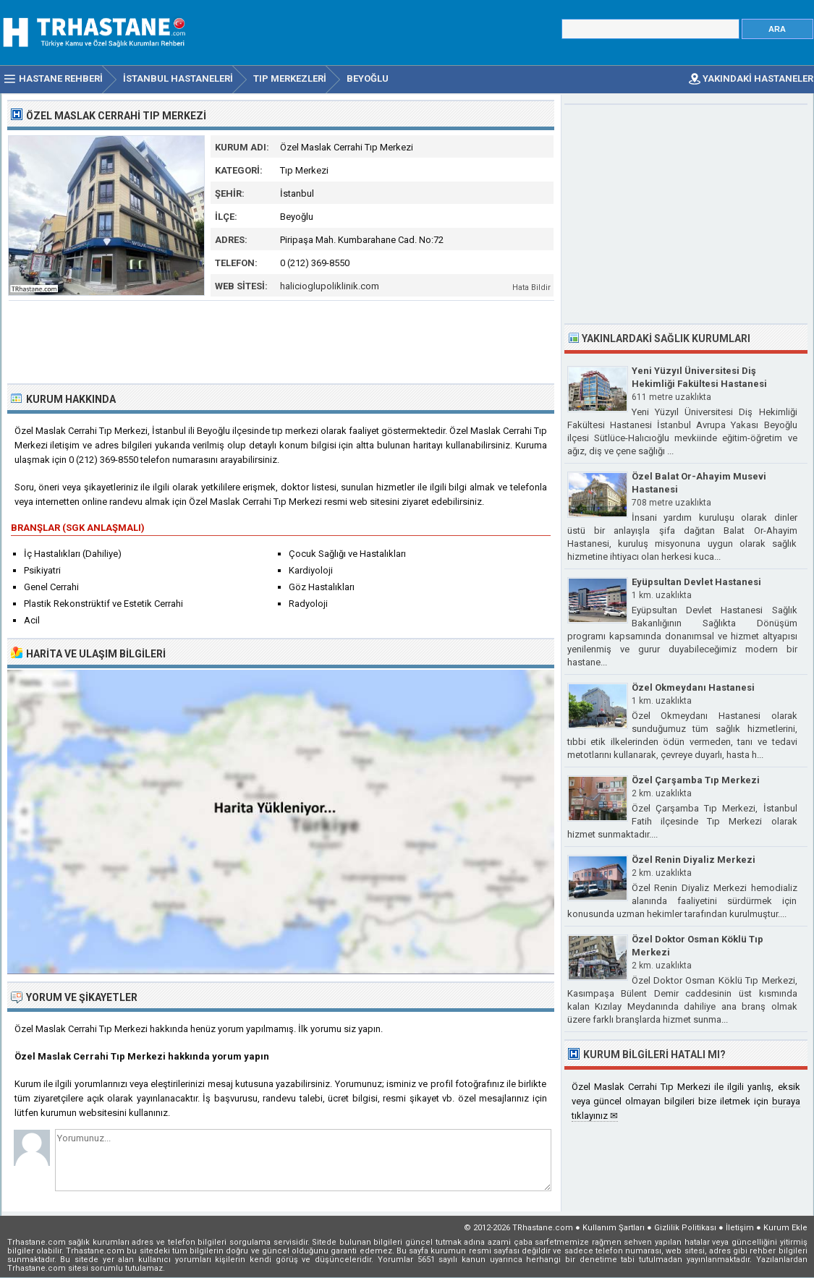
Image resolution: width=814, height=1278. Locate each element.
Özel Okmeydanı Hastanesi (693, 687)
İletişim (740, 1227)
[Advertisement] (281, 340)
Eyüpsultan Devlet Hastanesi (696, 581)
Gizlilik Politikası (685, 1227)
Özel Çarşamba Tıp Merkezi (696, 780)
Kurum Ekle (785, 1227)
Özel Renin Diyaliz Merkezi (693, 859)
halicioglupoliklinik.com (329, 286)
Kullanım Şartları (613, 1227)
